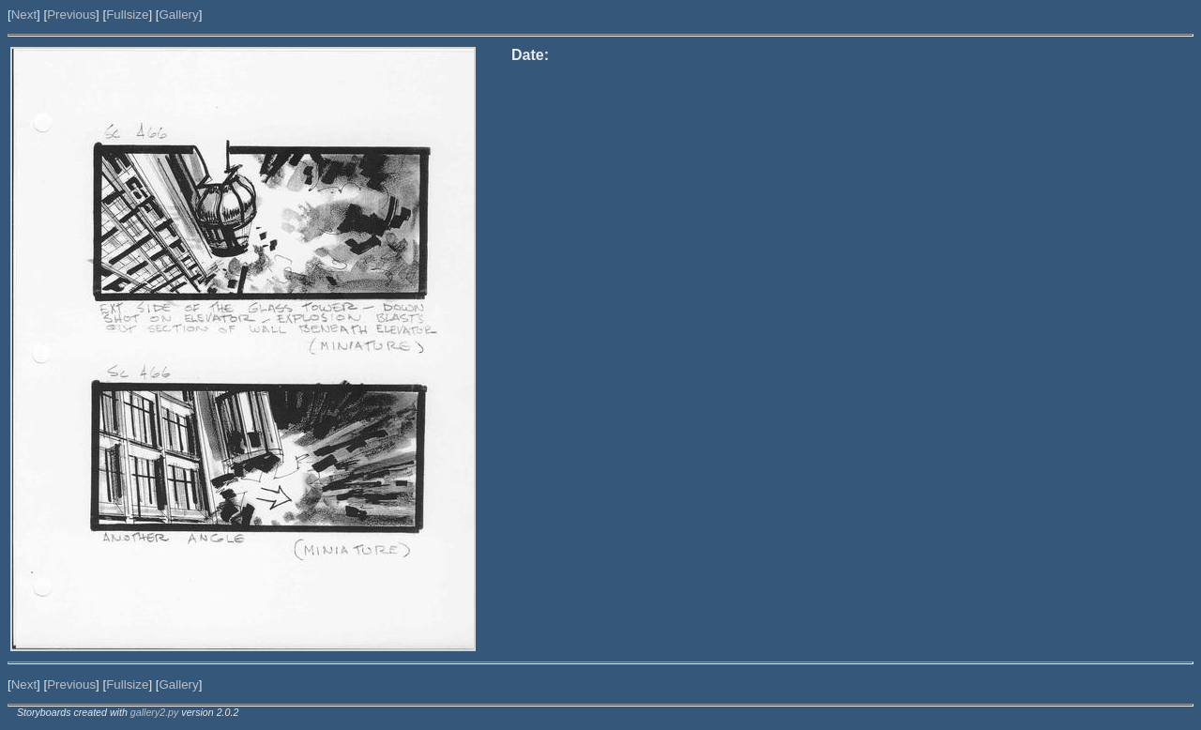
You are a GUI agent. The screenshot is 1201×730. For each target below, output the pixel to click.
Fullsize (127, 15)
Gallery (178, 15)
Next (24, 15)
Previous (71, 15)
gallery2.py (154, 712)
